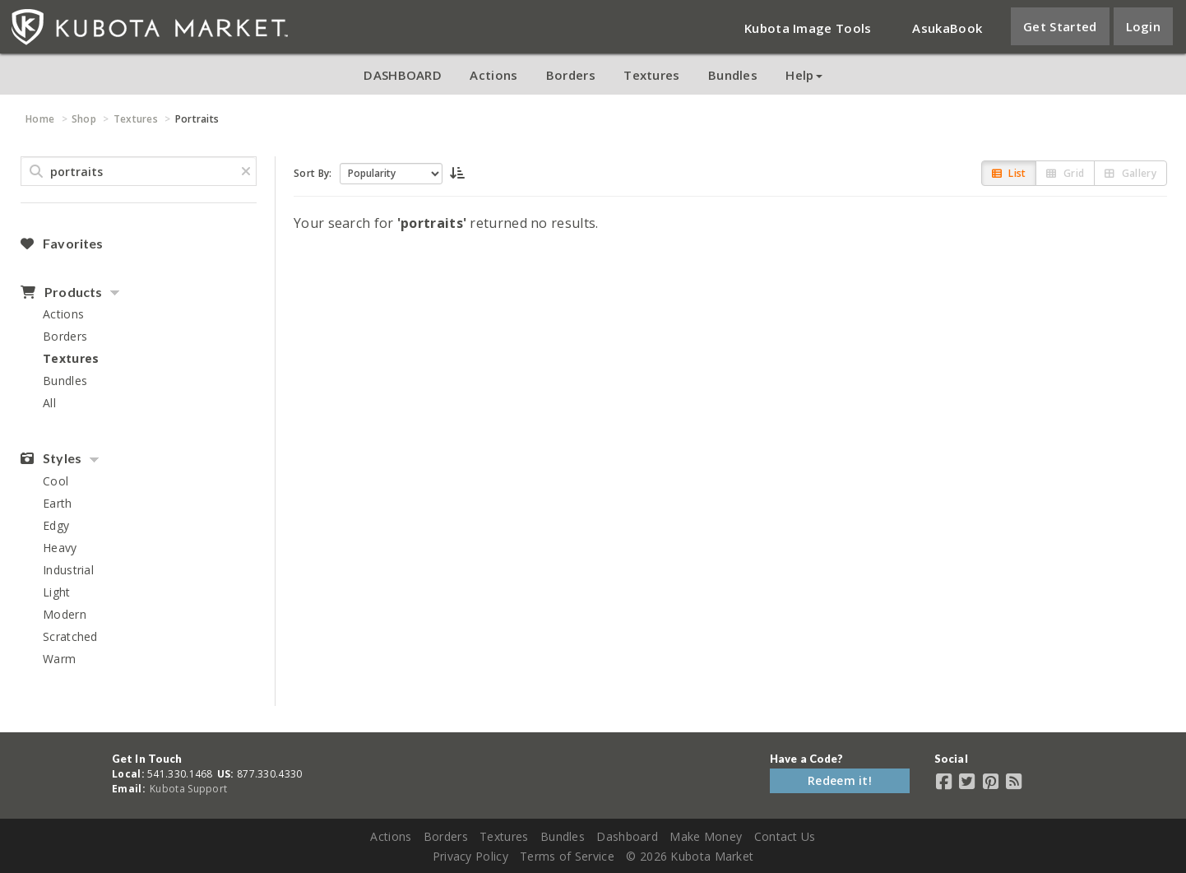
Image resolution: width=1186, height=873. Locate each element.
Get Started (1059, 26)
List (1009, 173)
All (49, 403)
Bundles (732, 75)
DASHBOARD (403, 75)
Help (803, 75)
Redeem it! (840, 780)
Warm (59, 658)
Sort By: (312, 173)
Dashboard (627, 836)
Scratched (70, 636)
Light (57, 592)
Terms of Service (567, 856)
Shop (84, 119)
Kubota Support (188, 789)
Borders (570, 75)
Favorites (62, 243)
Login (1143, 26)
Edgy (56, 525)
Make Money (705, 836)
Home (39, 119)
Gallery (1130, 173)
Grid (1065, 173)
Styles (51, 458)
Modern (64, 614)
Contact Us (785, 836)
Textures (651, 75)
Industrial (68, 570)
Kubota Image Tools (807, 28)
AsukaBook (947, 28)
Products (61, 292)
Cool (55, 481)
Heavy (60, 547)
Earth (57, 503)
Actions (493, 75)
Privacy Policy (470, 856)
